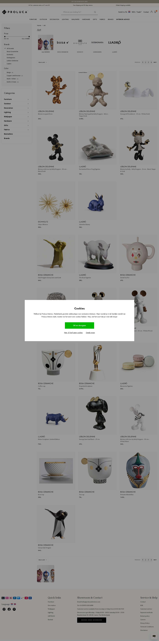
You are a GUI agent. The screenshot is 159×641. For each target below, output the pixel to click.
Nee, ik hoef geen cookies (73, 333)
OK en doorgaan (79, 325)
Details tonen (90, 333)
